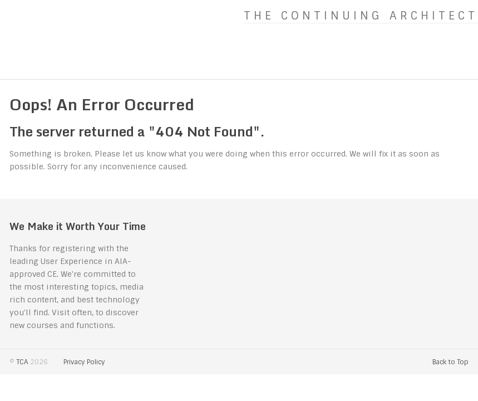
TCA (22, 362)
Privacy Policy (84, 362)
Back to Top (450, 362)
